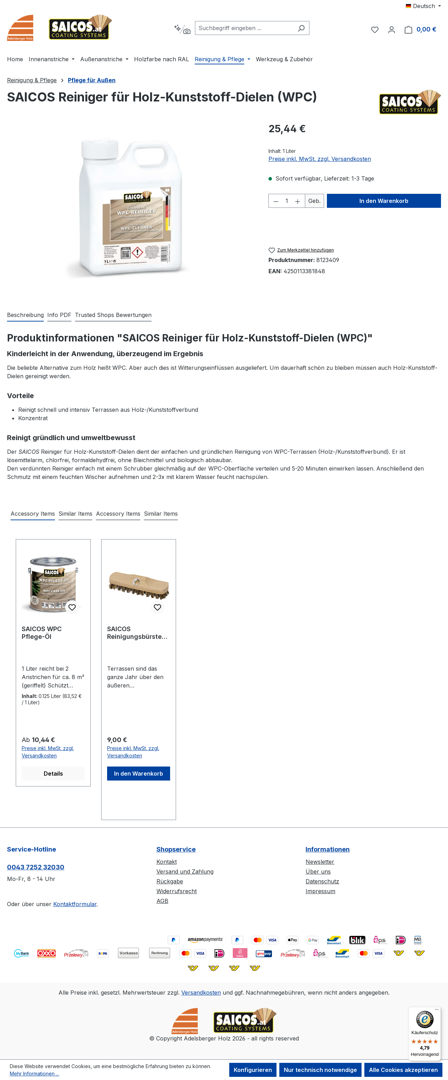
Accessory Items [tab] (32, 513)
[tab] (25, 315)
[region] (130, 208)
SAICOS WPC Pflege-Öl (42, 632)
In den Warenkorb (383, 200)
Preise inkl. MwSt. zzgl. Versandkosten (319, 158)
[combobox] (244, 28)
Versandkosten (201, 992)
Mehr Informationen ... (34, 1074)
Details (53, 773)
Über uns (318, 871)
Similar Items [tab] (75, 513)
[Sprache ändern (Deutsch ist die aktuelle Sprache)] (423, 6)
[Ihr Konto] (391, 29)
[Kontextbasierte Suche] (182, 29)
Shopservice (176, 849)
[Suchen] (301, 28)
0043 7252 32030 (35, 867)
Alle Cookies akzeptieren (403, 1069)
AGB (162, 900)
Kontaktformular (75, 904)
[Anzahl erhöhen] (297, 201)
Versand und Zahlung (185, 871)
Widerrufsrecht (176, 891)
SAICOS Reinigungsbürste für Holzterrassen (134, 633)
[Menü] (437, 1011)
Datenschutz (322, 881)
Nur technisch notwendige (320, 1069)
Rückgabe (169, 881)
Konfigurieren (253, 1069)
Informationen (328, 849)
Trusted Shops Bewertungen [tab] (113, 314)
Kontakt (166, 861)
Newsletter (320, 861)
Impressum (320, 891)
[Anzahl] (286, 201)
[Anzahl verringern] (275, 201)
